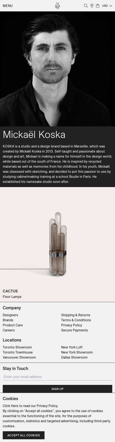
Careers (9, 330)
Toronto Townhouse (18, 352)
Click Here (10, 406)
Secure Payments (74, 330)
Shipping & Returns (75, 315)
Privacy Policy (71, 325)
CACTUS (10, 291)
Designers (10, 315)
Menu (8, 6)
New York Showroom (77, 352)
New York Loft (72, 347)
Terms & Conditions (76, 320)
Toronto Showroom (17, 347)
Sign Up (57, 389)
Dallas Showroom (74, 357)
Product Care (13, 325)
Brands (8, 320)
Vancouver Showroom (19, 357)
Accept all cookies (23, 435)
